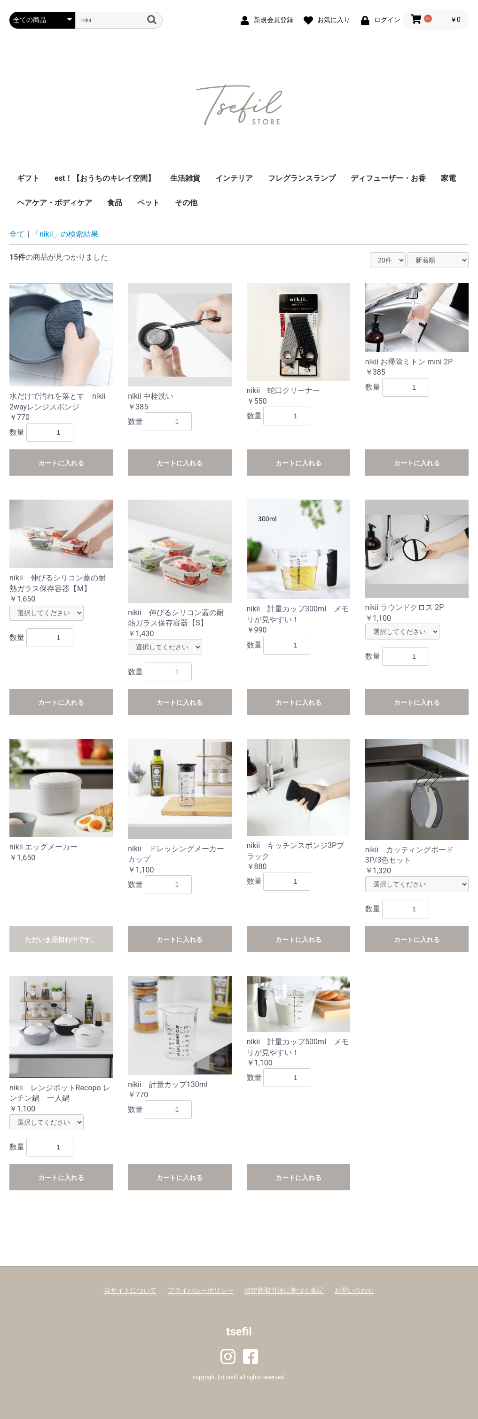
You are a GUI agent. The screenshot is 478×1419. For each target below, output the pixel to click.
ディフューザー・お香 (388, 178)
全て (16, 234)
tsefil (238, 1331)
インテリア (234, 178)
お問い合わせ (354, 1290)
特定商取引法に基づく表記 (283, 1290)
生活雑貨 (185, 178)
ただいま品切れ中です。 (61, 939)
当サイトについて (130, 1290)
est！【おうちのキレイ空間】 (105, 178)
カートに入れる (61, 463)
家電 (448, 178)
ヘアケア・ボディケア (54, 202)
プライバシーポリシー (201, 1290)
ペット (148, 202)
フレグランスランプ (302, 178)
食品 (114, 202)
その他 (186, 202)
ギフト (28, 178)
